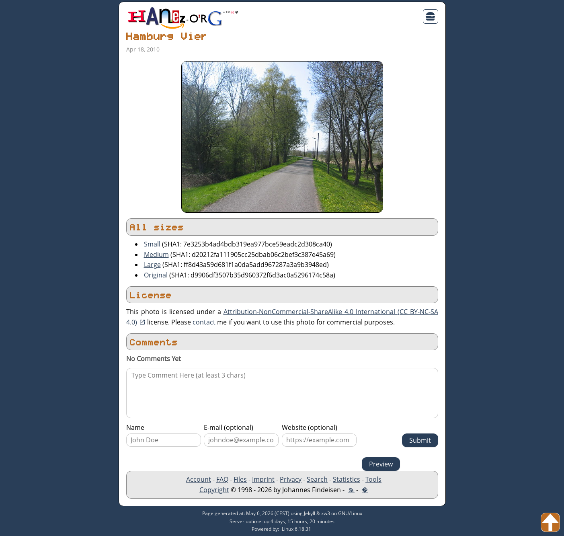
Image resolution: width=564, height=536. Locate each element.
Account (198, 479)
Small (152, 244)
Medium (156, 254)
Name (135, 427)
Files (240, 479)
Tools (373, 479)
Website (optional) (309, 427)
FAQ (222, 479)
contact (204, 322)
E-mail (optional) (228, 427)
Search (317, 479)
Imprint (263, 479)
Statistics (346, 479)
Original (156, 275)
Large (152, 264)
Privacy (290, 479)
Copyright (214, 489)
